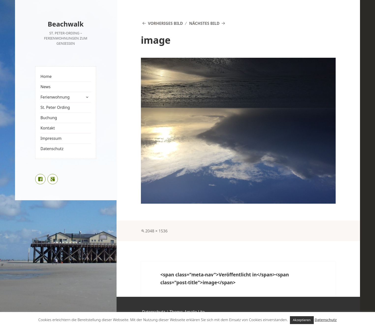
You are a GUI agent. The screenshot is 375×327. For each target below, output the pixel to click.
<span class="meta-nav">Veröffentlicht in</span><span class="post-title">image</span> (224, 278)
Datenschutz (51, 148)
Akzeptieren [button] (302, 320)
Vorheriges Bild (165, 23)
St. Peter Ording (55, 107)
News (45, 86)
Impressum (50, 138)
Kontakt (47, 128)
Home (46, 76)
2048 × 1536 (156, 231)
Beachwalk (66, 23)
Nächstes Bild (204, 23)
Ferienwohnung (55, 97)
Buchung (48, 117)
